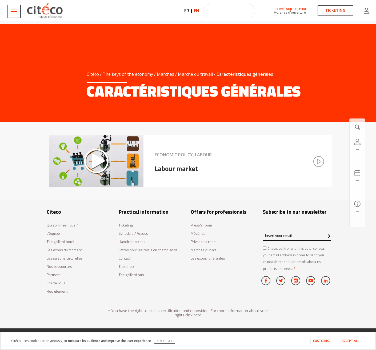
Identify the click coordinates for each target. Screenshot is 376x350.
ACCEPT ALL (350, 341)
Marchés (165, 74)
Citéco (93, 74)
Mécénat (198, 233)
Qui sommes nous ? (62, 225)
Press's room (201, 225)
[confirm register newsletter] (329, 236)
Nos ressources (59, 266)
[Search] (357, 188)
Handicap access (132, 241)
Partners (54, 274)
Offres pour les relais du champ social (148, 250)
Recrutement (57, 291)
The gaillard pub (131, 274)
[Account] (357, 142)
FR (186, 11)
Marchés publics (204, 250)
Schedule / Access (133, 233)
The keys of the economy (128, 74)
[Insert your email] (297, 235)
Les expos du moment (64, 250)
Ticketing (126, 225)
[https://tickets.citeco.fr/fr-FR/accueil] (357, 157)
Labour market (176, 169)
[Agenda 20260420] (357, 173)
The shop (126, 266)
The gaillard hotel (60, 241)
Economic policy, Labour (183, 155)
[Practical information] (357, 204)
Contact (124, 258)
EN (196, 11)
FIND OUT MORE (164, 341)
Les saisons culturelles (65, 258)
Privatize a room (204, 241)
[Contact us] (357, 219)
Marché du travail (195, 74)
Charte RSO (56, 283)
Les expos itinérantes (208, 258)
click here (193, 314)
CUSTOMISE (321, 341)
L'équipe (53, 233)
